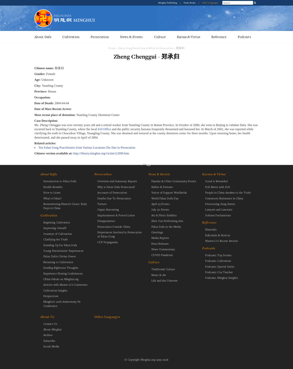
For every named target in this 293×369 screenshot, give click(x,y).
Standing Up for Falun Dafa (60, 245)
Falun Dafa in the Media (166, 226)
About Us (47, 317)
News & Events (131, 36)
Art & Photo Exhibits (164, 215)
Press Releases (160, 243)
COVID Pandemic (162, 255)
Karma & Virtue (188, 36)
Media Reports (160, 238)
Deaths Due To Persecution (114, 198)
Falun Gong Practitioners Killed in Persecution (146, 48)
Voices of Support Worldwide (169, 192)
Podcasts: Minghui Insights (221, 278)
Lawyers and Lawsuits (218, 209)
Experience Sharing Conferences (63, 273)
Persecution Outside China (113, 226)
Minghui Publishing (168, 2)
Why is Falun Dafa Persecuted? (116, 187)
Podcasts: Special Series (219, 266)
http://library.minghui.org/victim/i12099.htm (101, 153)
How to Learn (51, 192)
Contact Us (50, 324)
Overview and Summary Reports (117, 181)
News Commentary (163, 249)
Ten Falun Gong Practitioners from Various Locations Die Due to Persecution (86, 147)
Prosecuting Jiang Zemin (220, 204)
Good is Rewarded (216, 181)
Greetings (157, 232)
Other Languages (210, 2)
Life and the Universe (164, 280)
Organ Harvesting (108, 209)
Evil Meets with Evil (217, 187)
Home (112, 48)
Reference (218, 36)
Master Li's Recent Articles (221, 241)
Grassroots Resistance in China (224, 198)
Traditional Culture (163, 269)
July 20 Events (160, 209)
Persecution (100, 36)
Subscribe (49, 341)
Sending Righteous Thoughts (60, 267)
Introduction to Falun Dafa (59, 181)
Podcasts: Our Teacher (219, 272)
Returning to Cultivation (58, 262)
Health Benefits (52, 187)
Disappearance (106, 221)
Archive (48, 335)
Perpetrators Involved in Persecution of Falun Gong (119, 234)
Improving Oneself (54, 228)
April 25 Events (160, 204)
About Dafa (42, 36)
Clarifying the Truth (55, 239)
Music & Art (158, 275)
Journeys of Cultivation (57, 233)
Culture (160, 36)
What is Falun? (52, 198)
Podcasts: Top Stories (218, 255)
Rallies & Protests (162, 187)
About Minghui (52, 329)
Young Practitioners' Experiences (63, 250)
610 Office (104, 129)
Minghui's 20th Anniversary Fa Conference (61, 303)
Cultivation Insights (55, 290)
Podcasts (244, 36)
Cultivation (70, 36)
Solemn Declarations (218, 215)
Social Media (51, 346)
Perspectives (50, 296)
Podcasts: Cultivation (218, 261)
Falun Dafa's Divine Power (59, 256)
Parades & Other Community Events (173, 181)
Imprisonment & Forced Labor (116, 215)
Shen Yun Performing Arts (167, 221)
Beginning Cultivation (56, 222)
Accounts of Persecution (112, 192)
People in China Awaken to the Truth (228, 192)
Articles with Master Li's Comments (65, 284)
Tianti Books (189, 2)
